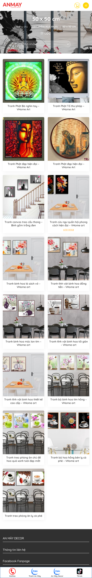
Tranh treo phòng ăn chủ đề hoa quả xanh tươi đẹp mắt (23, 459)
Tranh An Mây (35, 572)
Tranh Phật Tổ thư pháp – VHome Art (68, 107)
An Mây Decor (57, 572)
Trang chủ (22, 26)
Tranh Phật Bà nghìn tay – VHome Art (23, 107)
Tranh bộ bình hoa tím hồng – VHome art (68, 401)
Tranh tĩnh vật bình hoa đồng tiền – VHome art (68, 285)
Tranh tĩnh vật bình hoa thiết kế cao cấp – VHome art (23, 401)
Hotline (12, 572)
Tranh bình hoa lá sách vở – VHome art (23, 285)
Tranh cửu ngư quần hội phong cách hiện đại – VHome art (68, 223)
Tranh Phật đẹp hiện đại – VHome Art (23, 165)
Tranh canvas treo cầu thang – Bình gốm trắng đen (23, 223)
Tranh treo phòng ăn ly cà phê (23, 515)
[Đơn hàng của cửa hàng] (46, 44)
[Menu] (86, 5)
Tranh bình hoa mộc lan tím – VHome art (23, 343)
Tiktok (79, 572)
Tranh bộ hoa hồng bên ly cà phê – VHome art (68, 459)
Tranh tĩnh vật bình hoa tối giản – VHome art (68, 343)
